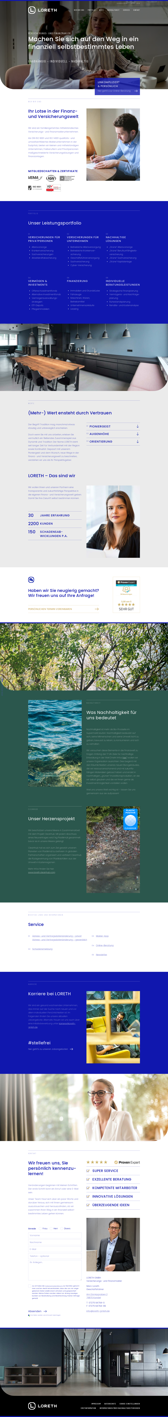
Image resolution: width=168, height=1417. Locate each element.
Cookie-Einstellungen (130, 1404)
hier (124, 757)
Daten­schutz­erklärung (54, 1286)
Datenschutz (110, 1404)
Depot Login (135, 3)
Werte (101, 10)
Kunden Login (122, 3)
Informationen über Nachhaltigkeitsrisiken (120, 1408)
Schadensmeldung (42, 948)
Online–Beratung (105, 945)
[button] (113, 426)
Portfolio (91, 10)
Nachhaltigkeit (113, 10)
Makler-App (102, 935)
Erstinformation (88, 1408)
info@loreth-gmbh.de (98, 1311)
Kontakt (136, 10)
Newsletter (101, 954)
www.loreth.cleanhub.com (41, 872)
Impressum (96, 1404)
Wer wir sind (79, 10)
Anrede (32, 1228)
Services (126, 10)
